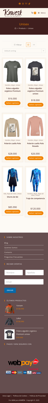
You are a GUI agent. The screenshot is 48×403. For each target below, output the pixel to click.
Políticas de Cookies (20, 396)
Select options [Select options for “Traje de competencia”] (35, 213)
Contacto (8, 252)
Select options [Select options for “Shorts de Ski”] (12, 212)
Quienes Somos (10, 247)
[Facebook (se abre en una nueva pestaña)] (19, 4)
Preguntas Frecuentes (13, 257)
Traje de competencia (35, 198)
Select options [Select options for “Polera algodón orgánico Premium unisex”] (35, 105)
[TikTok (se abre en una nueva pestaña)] (29, 4)
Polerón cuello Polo (12, 143)
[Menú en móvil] (41, 13)
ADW (13, 400)
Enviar (10, 290)
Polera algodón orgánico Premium (13, 89)
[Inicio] (15, 28)
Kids (5, 194)
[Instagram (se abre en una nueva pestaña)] (22, 4)
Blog (6, 243)
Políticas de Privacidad (37, 396)
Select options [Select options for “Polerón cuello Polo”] (12, 158)
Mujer (13, 85)
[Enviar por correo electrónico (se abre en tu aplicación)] (26, 4)
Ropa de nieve (11, 194)
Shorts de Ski (12, 197)
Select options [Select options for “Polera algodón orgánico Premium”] (12, 103)
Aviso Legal (6, 396)
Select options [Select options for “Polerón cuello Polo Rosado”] (35, 158)
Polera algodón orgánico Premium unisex (36, 91)
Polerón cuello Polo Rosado (35, 144)
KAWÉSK (22, 400)
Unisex (30, 28)
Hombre (7, 85)
